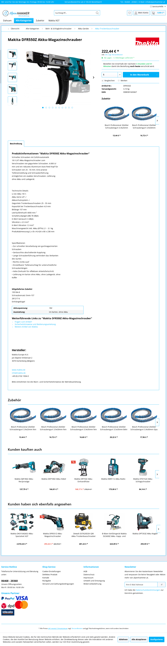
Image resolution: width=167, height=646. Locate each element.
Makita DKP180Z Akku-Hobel (53, 479)
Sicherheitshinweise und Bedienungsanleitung (34, 324)
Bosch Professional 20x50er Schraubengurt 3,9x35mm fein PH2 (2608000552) (83, 428)
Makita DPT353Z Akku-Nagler (145, 533)
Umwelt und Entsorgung (94, 580)
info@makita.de (19, 373)
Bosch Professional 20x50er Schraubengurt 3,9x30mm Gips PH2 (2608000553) (144, 428)
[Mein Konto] (141, 12)
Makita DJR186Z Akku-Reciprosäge (24, 480)
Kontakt (45, 577)
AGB (85, 571)
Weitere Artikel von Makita (25, 326)
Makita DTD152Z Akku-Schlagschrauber (143, 480)
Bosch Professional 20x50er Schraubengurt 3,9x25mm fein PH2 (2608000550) (117, 126)
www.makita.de (18, 370)
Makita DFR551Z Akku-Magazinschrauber (52, 534)
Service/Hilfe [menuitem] (157, 6)
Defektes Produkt (49, 574)
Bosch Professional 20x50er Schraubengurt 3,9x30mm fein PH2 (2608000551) (144, 126)
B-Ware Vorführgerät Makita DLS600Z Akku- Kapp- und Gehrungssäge (114, 535)
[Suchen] (97, 12)
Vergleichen (108, 80)
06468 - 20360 (9, 581)
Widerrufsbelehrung (92, 584)
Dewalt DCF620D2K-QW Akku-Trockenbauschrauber (83, 534)
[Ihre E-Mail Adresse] (141, 584)
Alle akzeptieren (139, 639)
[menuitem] (77, 12)
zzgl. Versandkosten (115, 55)
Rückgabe (46, 580)
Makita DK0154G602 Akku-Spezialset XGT (22, 534)
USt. (106, 55)
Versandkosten (77, 628)
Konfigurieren (156, 639)
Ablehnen (123, 639)
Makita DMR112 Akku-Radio (113, 479)
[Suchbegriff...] (77, 12)
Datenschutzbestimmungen (148, 590)
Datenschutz (89, 574)
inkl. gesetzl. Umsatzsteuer (58, 628)
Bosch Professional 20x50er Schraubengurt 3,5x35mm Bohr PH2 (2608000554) (113, 428)
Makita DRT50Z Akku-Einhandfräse (83, 480)
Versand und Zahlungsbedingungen (58, 584)
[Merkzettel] (129, 12)
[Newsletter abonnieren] (161, 584)
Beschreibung (16, 143)
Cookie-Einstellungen (51, 571)
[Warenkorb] (158, 12)
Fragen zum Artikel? (22, 322)
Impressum (88, 577)
